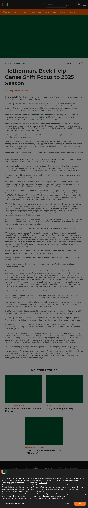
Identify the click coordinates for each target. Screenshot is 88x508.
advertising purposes (29, 489)
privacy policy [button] (79, 478)
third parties (41, 485)
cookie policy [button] (43, 483)
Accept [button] (80, 503)
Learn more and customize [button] (15, 503)
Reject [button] (66, 503)
